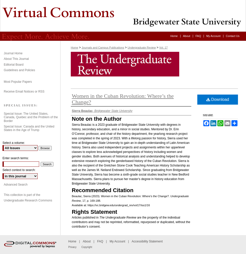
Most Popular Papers (18, 81)
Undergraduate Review (123, 16)
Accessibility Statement (147, 241)
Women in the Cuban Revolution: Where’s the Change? (123, 99)
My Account (117, 241)
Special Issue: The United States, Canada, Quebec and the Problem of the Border (31, 117)
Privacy (72, 247)
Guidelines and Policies (19, 70)
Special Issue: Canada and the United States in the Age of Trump (29, 128)
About (87, 241)
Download (217, 99)
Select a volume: (14, 143)
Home (74, 47)
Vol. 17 (163, 47)
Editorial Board (14, 64)
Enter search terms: (16, 158)
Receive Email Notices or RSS (24, 91)
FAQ (100, 241)
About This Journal (16, 59)
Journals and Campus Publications (103, 47)
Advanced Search (16, 184)
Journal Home (13, 53)
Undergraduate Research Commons (28, 200)
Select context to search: (19, 170)
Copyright (86, 247)
